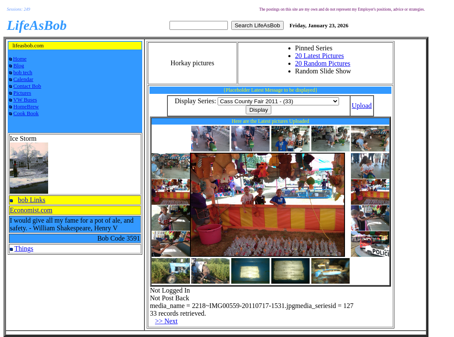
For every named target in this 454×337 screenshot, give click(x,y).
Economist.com (31, 210)
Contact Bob (27, 86)
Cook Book (26, 113)
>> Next (166, 321)
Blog (18, 65)
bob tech (22, 72)
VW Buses (25, 99)
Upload (362, 105)
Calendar (23, 79)
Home (20, 58)
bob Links (31, 199)
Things (23, 248)
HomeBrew (26, 106)
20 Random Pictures (323, 63)
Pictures (22, 93)
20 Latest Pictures (319, 55)
